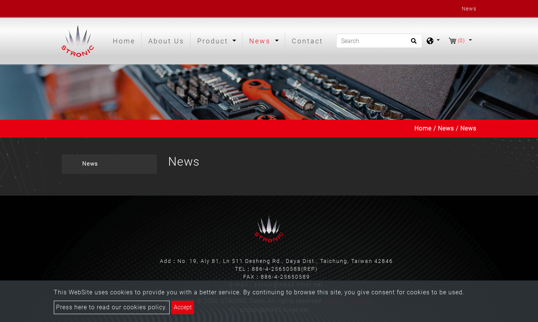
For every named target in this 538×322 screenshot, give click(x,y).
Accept (183, 307)
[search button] (413, 43)
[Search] (379, 41)
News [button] (261, 41)
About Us (166, 41)
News (446, 128)
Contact (307, 41)
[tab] (109, 164)
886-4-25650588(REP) (285, 269)
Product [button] (214, 41)
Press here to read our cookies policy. (111, 307)
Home (125, 40)
